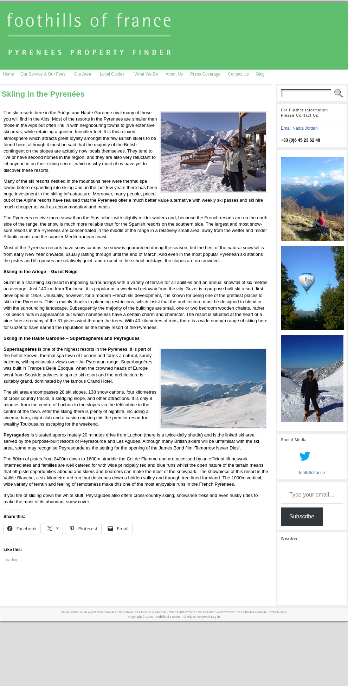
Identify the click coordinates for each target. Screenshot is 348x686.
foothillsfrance (312, 472)
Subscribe (301, 516)
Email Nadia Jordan (299, 128)
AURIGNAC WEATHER (312, 575)
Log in (215, 617)
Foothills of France (167, 617)
